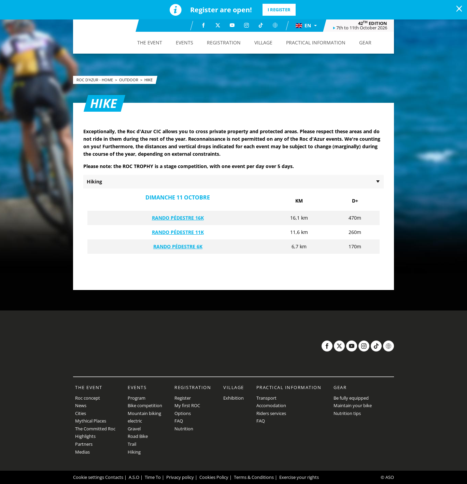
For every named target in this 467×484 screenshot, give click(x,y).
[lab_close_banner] (459, 9)
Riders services (271, 413)
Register (182, 398)
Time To (153, 477)
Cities (80, 413)
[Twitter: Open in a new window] (218, 25)
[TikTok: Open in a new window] (261, 25)
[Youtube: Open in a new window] (232, 25)
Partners (84, 444)
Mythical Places (90, 421)
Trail (132, 444)
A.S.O (134, 477)
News (80, 405)
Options (182, 413)
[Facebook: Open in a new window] (203, 25)
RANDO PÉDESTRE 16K (178, 218)
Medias (82, 452)
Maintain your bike (353, 405)
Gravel (134, 429)
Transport (266, 398)
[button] (306, 25)
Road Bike (138, 436)
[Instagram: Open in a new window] (246, 25)
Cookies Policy (213, 477)
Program (136, 398)
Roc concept (87, 398)
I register (279, 9)
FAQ (178, 421)
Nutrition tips (347, 413)
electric (135, 421)
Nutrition (183, 429)
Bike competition (145, 405)
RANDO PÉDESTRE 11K (178, 232)
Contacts (114, 477)
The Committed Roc (95, 429)
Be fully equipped (351, 398)
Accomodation (271, 405)
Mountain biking (144, 413)
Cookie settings (88, 477)
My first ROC (187, 405)
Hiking (134, 452)
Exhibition (233, 398)
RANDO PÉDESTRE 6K (177, 246)
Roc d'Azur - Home (95, 79)
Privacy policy (180, 477)
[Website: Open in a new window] (275, 25)
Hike (148, 79)
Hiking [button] (94, 181)
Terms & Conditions (254, 477)
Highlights (85, 436)
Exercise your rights (299, 477)
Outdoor (129, 79)
